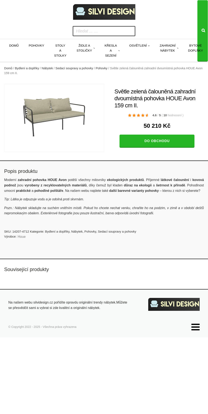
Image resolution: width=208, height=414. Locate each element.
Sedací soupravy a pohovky (74, 68)
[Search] (202, 31)
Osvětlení (138, 45)
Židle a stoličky (84, 48)
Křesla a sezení (111, 50)
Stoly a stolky (60, 50)
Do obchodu (157, 141)
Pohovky (36, 45)
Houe (22, 236)
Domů (14, 45)
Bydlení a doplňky (27, 68)
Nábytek (47, 68)
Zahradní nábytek (168, 48)
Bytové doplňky (195, 48)
